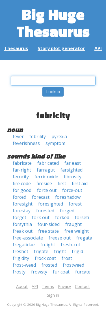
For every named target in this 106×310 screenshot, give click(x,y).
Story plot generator (61, 48)
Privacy (64, 286)
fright (60, 251)
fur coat (61, 272)
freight (47, 244)
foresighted (50, 204)
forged (67, 211)
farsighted (71, 170)
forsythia (22, 224)
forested (45, 211)
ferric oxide (46, 177)
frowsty (39, 272)
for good (22, 190)
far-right (22, 170)
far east (72, 163)
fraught (73, 224)
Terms (48, 286)
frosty (19, 272)
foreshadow (68, 197)
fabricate (22, 163)
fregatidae (24, 244)
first (62, 183)
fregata (84, 238)
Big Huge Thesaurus (53, 22)
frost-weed (24, 265)
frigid (77, 251)
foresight (23, 204)
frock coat (45, 258)
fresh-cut (70, 244)
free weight (76, 231)
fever (18, 136)
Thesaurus (16, 48)
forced (19, 197)
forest (75, 204)
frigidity (21, 258)
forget (19, 217)
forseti (82, 217)
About (22, 286)
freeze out (60, 238)
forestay (22, 211)
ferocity (21, 177)
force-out (72, 190)
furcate (82, 272)
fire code (22, 183)
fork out (40, 217)
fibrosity (72, 177)
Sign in (53, 295)
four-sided (49, 224)
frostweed (73, 265)
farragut (46, 170)
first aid (80, 183)
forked (62, 217)
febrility (37, 136)
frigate (41, 251)
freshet (20, 251)
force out (47, 190)
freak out (23, 231)
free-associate (28, 238)
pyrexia (59, 136)
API (98, 48)
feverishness (26, 143)
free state (48, 231)
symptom (55, 143)
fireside (44, 183)
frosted (49, 265)
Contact (82, 286)
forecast (40, 197)
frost (67, 258)
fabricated (48, 163)
